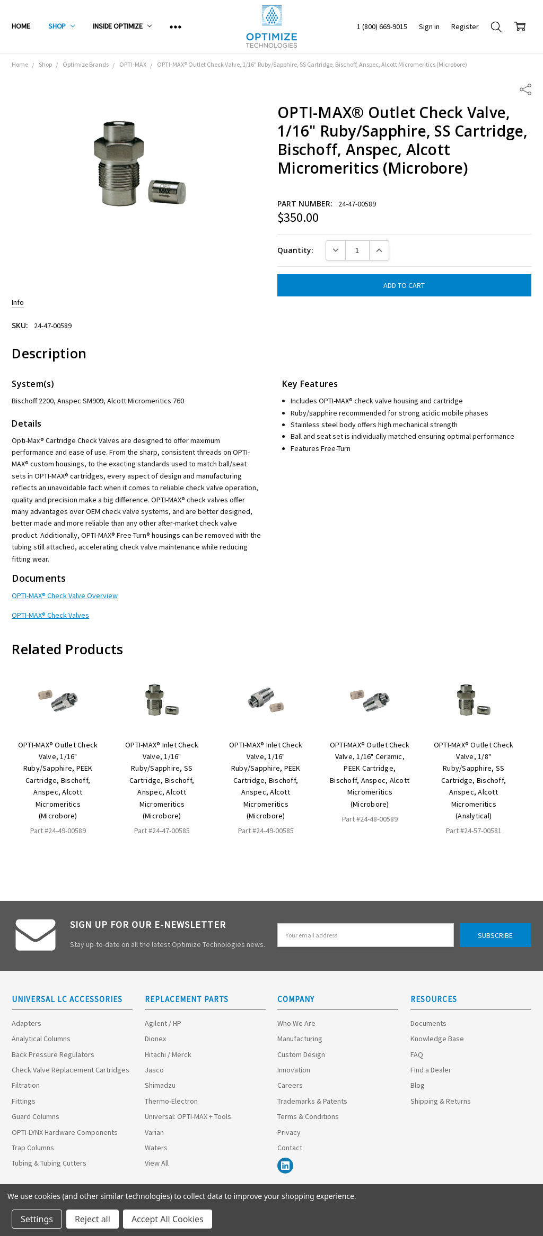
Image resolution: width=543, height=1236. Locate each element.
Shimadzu (160, 1085)
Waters (156, 1147)
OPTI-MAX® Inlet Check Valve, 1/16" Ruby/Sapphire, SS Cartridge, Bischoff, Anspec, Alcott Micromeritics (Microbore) (161, 780)
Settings (37, 1219)
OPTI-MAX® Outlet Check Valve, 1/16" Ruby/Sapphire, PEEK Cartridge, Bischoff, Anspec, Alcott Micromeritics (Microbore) (58, 780)
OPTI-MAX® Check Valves (50, 615)
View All (157, 1163)
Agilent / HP (163, 1023)
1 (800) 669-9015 (382, 26)
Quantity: (295, 250)
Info (18, 302)
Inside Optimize (122, 26)
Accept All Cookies (168, 1219)
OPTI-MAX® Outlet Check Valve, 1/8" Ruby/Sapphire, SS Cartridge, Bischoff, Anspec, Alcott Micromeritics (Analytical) (474, 780)
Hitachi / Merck (168, 1054)
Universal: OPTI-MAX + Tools (188, 1116)
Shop (61, 26)
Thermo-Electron (171, 1101)
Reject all (92, 1219)
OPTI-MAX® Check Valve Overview (65, 595)
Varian (154, 1132)
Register (465, 26)
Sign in (429, 26)
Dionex (155, 1038)
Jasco (154, 1070)
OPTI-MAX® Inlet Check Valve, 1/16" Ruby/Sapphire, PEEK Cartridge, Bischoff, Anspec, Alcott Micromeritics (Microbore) (265, 780)
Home (21, 26)
